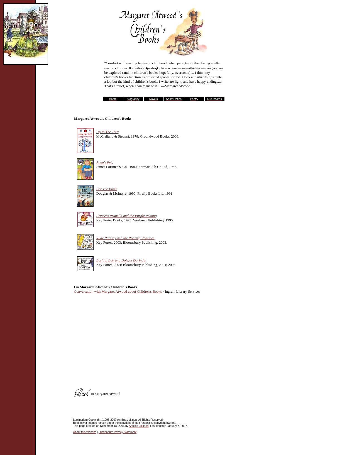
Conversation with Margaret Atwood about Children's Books (118, 291)
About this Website (84, 432)
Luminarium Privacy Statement (117, 432)
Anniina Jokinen (139, 425)
